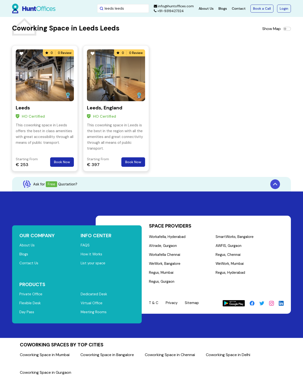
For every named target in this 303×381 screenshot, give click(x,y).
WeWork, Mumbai (229, 264)
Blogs (222, 8)
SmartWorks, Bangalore (234, 237)
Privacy (172, 304)
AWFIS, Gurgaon (228, 246)
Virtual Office (92, 304)
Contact (239, 8)
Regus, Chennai (228, 255)
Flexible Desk (30, 304)
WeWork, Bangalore (165, 264)
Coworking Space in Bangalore (107, 355)
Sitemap (193, 304)
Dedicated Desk (94, 295)
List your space (93, 263)
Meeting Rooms (94, 313)
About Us (206, 8)
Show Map (271, 28)
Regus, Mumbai (161, 273)
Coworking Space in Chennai (170, 355)
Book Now (62, 162)
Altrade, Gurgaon (163, 246)
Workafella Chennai (164, 255)
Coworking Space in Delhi (228, 355)
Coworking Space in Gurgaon (45, 373)
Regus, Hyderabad (230, 273)
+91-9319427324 (169, 11)
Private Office (31, 295)
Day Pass (27, 313)
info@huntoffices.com (174, 6)
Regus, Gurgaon (162, 283)
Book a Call (262, 8)
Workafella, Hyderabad (167, 237)
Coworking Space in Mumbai (45, 355)
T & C (154, 304)
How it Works (92, 254)
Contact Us (29, 263)
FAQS (85, 245)
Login (284, 8)
